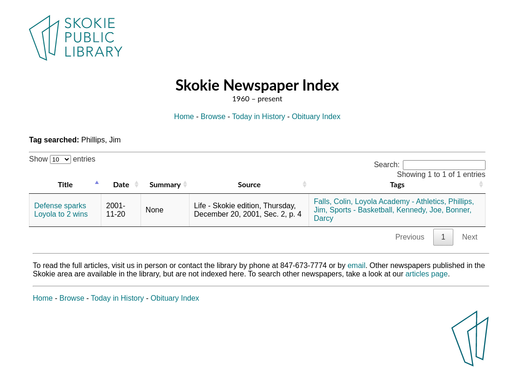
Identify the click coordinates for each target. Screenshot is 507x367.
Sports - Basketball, (362, 210)
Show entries (62, 159)
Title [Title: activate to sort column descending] (65, 184)
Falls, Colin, (333, 201)
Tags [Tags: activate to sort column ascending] (397, 184)
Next (470, 237)
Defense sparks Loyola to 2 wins (61, 210)
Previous (409, 237)
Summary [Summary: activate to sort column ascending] (165, 184)
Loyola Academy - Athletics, (400, 201)
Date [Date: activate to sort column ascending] (121, 184)
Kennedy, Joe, (420, 210)
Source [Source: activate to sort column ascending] (249, 184)
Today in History (258, 116)
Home (184, 116)
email (356, 265)
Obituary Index (316, 116)
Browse (213, 116)
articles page (426, 274)
